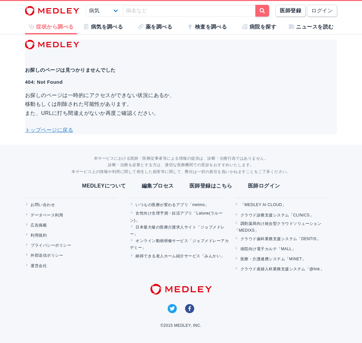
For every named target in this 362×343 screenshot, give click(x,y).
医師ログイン (264, 186)
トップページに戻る (49, 130)
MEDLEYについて (104, 186)
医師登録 (290, 10)
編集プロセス (158, 186)
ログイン (322, 10)
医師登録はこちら (210, 186)
